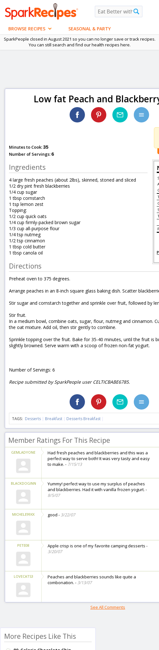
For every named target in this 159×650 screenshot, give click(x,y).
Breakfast (53, 418)
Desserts (33, 418)
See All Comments (107, 607)
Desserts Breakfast (83, 418)
